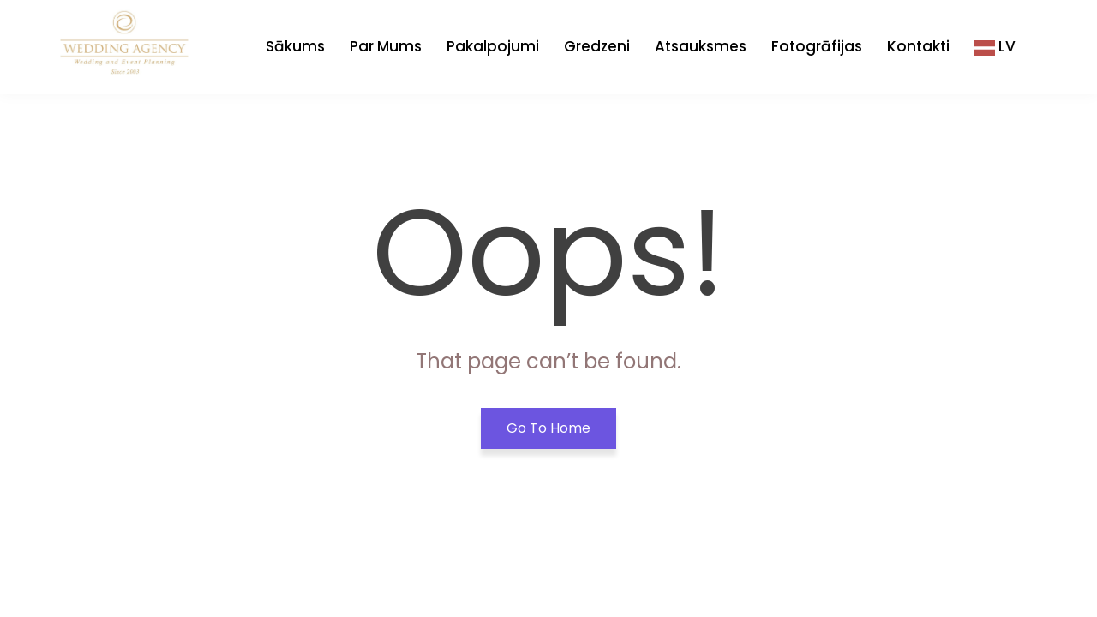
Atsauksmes (700, 46)
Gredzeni (597, 46)
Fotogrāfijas (816, 46)
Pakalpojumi (493, 46)
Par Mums (386, 46)
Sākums (295, 46)
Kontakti (918, 46)
